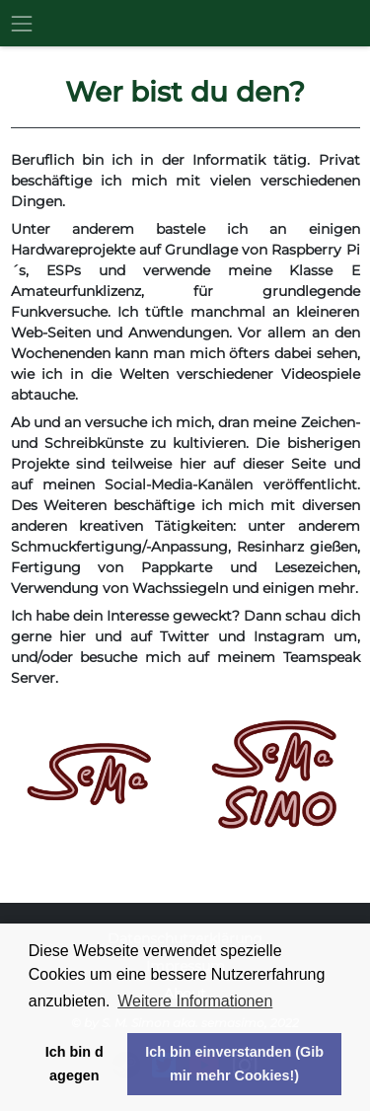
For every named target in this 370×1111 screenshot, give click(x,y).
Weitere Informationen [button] (194, 1001)
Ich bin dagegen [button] (74, 1063)
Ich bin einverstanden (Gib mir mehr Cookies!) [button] (234, 1063)
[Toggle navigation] (27, 23)
